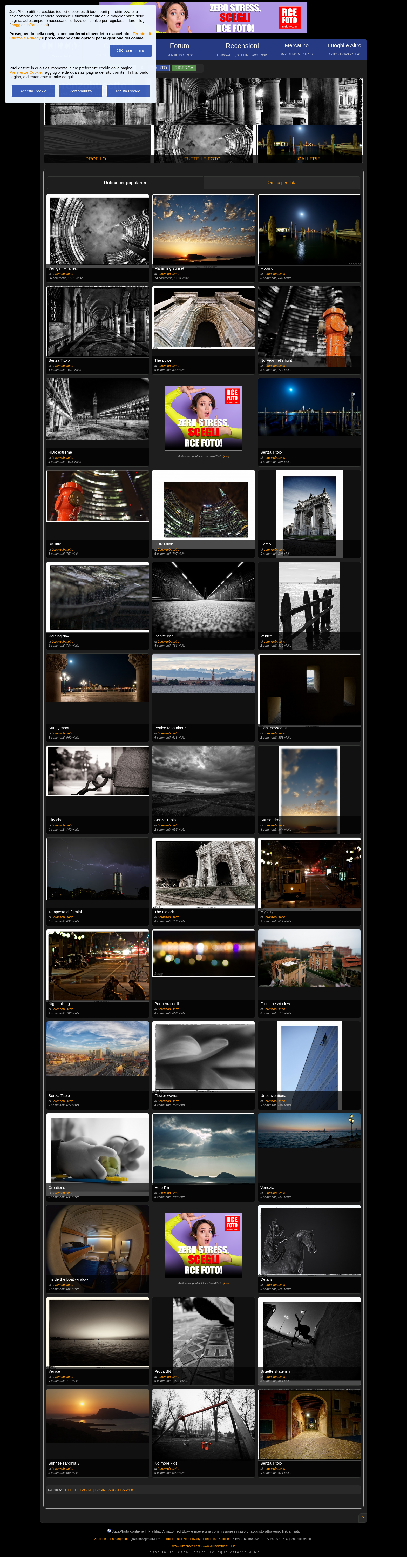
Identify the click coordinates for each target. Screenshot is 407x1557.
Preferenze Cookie (25, 72)
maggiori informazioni (29, 25)
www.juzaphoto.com (186, 1546)
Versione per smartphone (111, 1539)
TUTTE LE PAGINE (77, 1490)
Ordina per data (282, 182)
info (226, 456)
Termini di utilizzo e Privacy (181, 1539)
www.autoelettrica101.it (219, 1546)
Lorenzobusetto (62, 274)
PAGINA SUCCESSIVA (114, 1490)
